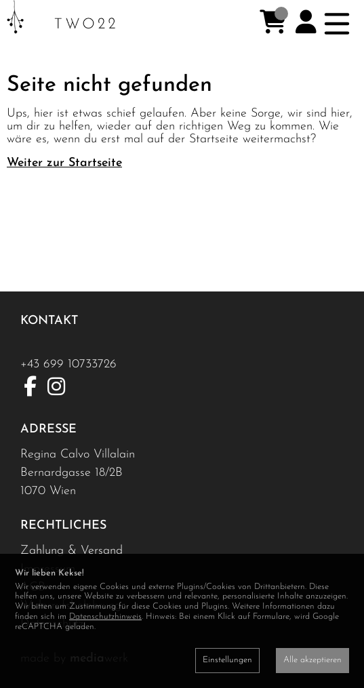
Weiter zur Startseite (64, 163)
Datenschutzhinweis (105, 616)
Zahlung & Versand (71, 550)
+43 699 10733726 (68, 364)
